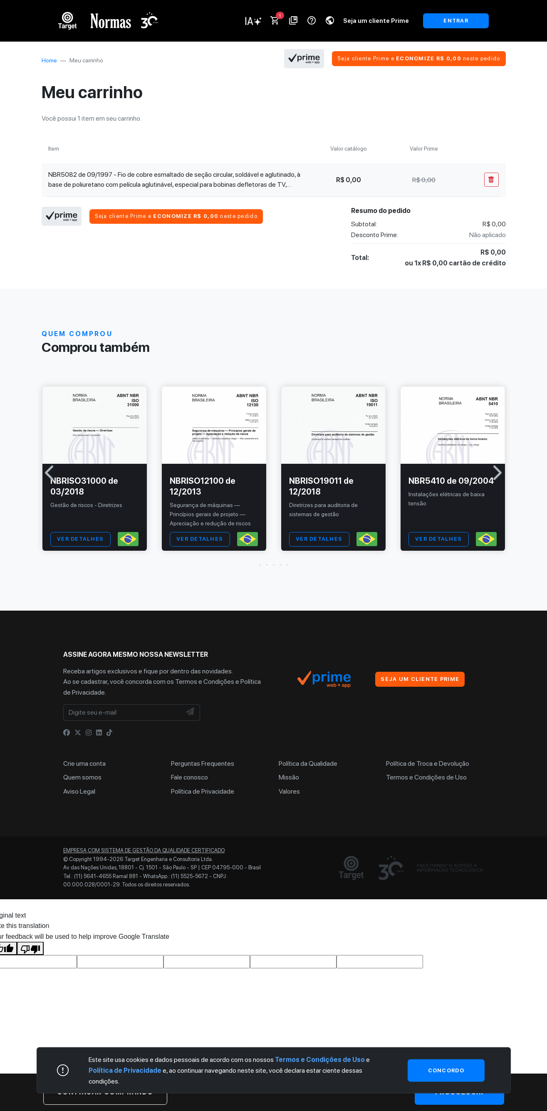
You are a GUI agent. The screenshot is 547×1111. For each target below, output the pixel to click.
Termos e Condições (204, 681)
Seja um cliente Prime (376, 20)
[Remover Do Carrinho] (491, 180)
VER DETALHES (80, 539)
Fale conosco (189, 777)
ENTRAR (455, 20)
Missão (289, 777)
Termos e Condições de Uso (426, 777)
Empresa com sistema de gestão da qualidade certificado (144, 850)
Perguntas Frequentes (202, 763)
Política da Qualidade (308, 763)
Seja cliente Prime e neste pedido (418, 58)
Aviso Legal (79, 791)
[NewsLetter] (190, 712)
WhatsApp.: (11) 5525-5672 (175, 876)
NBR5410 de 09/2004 (451, 481)
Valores (289, 791)
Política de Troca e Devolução (427, 763)
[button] (273, 565)
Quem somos (82, 777)
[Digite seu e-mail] (122, 712)
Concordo (446, 1070)
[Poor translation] (30, 948)
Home (49, 60)
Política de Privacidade (202, 791)
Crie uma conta (84, 763)
